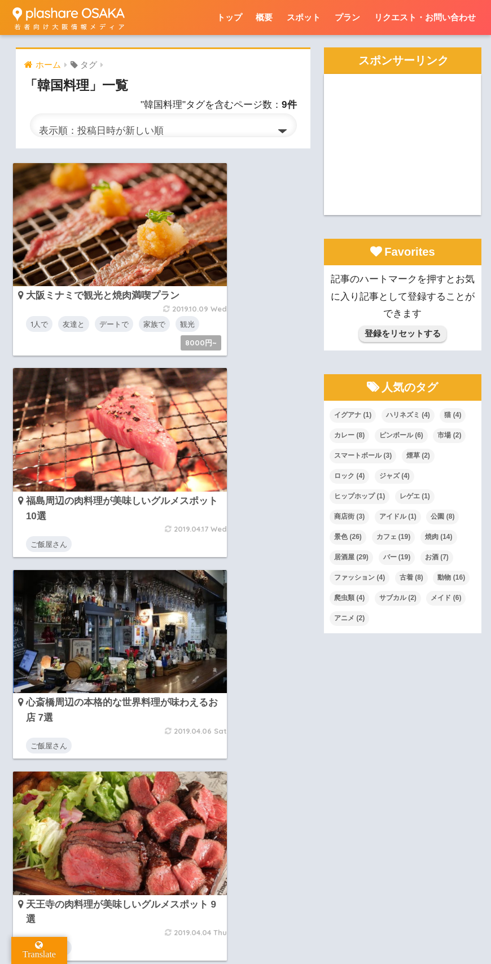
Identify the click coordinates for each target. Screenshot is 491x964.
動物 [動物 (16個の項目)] (451, 577)
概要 (264, 17)
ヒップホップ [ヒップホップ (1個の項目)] (359, 496)
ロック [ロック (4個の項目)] (349, 476)
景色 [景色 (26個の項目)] (348, 537)
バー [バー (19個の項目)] (397, 557)
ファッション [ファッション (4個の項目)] (359, 577)
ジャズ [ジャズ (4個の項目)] (394, 476)
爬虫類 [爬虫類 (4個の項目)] (349, 598)
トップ (229, 17)
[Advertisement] (402, 144)
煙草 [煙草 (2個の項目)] (418, 455)
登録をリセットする (403, 333)
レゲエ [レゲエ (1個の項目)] (415, 496)
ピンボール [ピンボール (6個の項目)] (401, 435)
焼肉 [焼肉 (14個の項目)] (439, 537)
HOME (246, 907)
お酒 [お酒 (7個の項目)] (437, 557)
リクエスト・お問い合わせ (425, 17)
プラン (347, 17)
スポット (304, 17)
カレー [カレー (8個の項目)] (349, 435)
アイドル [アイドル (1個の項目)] (398, 516)
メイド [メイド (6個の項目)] (446, 598)
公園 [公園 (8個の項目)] (442, 516)
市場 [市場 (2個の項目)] (449, 435)
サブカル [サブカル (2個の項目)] (398, 598)
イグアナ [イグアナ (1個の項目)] (352, 415)
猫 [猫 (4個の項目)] (452, 415)
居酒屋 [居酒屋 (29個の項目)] (351, 557)
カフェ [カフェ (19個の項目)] (393, 537)
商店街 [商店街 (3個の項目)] (349, 516)
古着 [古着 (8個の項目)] (411, 577)
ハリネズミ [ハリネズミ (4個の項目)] (408, 415)
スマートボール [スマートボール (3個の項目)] (363, 455)
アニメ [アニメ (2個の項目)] (349, 618)
